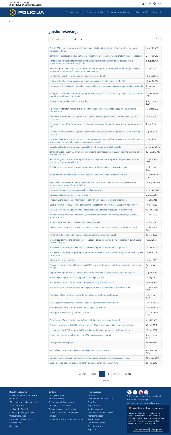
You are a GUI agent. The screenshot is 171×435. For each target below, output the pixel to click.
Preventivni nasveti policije (21, 419)
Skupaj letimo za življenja (61, 342)
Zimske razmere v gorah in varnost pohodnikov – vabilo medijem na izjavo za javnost (88, 167)
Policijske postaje (56, 395)
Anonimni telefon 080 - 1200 (101, 398)
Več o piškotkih (149, 424)
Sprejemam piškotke (141, 430)
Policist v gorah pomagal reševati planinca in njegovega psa (77, 277)
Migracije (92, 429)
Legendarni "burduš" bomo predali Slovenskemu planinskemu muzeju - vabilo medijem (90, 330)
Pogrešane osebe (95, 416)
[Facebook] (135, 392)
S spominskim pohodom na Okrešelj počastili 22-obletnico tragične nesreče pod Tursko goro (92, 272)
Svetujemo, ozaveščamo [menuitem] (118, 12)
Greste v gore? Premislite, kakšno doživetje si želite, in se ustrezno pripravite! (85, 320)
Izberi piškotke (157, 430)
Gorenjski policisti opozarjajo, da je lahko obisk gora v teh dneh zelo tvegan (84, 295)
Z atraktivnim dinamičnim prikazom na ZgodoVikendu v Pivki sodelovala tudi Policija (88, 174)
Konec (128, 374)
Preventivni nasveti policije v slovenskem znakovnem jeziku (150, 4)
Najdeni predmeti (96, 409)
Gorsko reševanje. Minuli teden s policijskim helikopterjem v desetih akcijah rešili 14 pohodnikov (94, 205)
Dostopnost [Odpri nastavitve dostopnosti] (155, 4)
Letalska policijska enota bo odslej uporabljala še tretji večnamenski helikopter (86, 147)
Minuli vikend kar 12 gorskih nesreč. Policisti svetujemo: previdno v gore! (83, 235)
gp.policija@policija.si (27, 412)
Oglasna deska (16, 426)
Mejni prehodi (94, 405)
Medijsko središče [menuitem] (141, 12)
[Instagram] (146, 392)
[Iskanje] (143, 4)
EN (159, 4)
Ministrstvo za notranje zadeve (23, 395)
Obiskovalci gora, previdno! (62, 260)
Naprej (117, 374)
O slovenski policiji (17, 416)
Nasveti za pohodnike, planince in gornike (69, 101)
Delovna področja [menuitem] (95, 12)
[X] (129, 392)
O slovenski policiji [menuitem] (74, 12)
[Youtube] (141, 392)
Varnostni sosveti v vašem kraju (62, 409)
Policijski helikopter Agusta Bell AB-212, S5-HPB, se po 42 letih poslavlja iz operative (88, 247)
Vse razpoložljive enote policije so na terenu (70, 195)
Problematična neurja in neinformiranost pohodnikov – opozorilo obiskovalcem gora (88, 200)
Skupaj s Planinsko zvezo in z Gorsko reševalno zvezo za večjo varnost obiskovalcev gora (90, 358)
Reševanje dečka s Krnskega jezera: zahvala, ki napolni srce (77, 190)
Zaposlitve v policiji (96, 422)
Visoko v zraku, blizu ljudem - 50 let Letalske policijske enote (77, 307)
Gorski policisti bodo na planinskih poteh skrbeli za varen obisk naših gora (84, 363)
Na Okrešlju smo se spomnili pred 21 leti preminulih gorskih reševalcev (82, 282)
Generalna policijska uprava (61, 402)
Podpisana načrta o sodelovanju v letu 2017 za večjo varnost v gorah (81, 335)
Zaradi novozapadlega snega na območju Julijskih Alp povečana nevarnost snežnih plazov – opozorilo (96, 56)
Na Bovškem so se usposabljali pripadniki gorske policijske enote (79, 350)
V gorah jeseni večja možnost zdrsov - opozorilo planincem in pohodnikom (84, 302)
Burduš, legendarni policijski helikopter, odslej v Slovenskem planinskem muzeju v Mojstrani (92, 325)
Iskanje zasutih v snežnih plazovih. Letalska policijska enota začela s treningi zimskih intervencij (93, 227)
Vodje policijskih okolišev (59, 405)
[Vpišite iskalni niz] (128, 4)
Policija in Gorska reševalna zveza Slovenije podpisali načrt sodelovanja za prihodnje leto (90, 287)
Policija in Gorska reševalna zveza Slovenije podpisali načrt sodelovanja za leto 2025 (88, 81)
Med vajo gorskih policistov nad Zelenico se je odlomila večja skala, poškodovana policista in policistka (96, 86)
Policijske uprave (56, 398)
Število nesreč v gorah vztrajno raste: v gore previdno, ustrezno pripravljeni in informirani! (91, 209)
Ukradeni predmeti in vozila (100, 412)
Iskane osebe (93, 419)
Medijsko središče (17, 422)
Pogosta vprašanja (96, 426)
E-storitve (92, 402)
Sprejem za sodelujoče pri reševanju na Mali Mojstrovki (75, 222)
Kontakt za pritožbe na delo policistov (65, 419)
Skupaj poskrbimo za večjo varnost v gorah (69, 312)
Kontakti (157, 12)
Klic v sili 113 (93, 395)
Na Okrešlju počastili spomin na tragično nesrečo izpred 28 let (78, 76)
